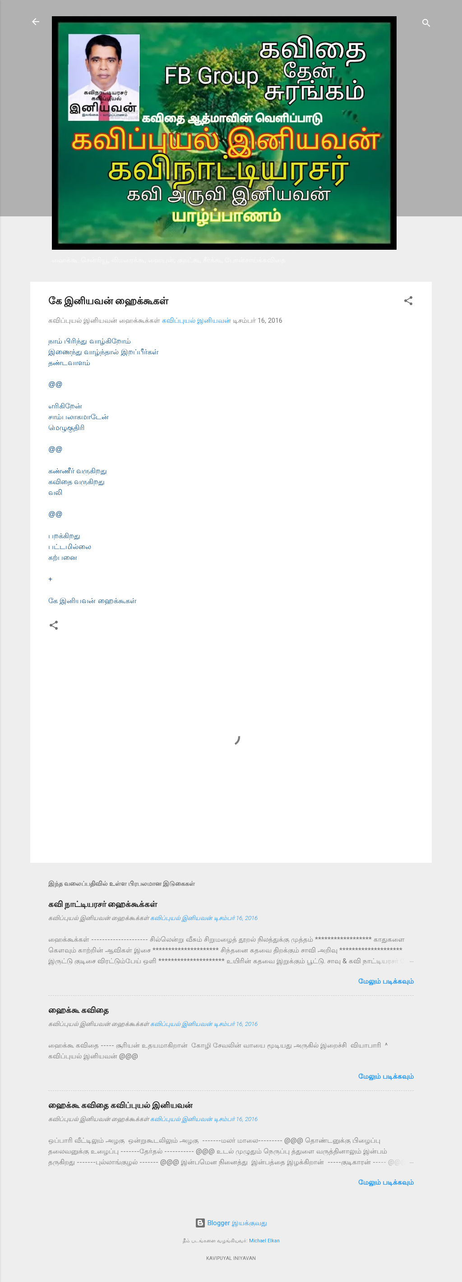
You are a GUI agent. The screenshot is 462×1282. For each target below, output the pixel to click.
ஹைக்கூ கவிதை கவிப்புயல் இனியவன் (120, 1105)
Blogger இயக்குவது (231, 1223)
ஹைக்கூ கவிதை (78, 1010)
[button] (408, 302)
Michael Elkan (264, 1241)
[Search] (426, 24)
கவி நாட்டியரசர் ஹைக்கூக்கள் (102, 904)
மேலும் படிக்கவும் (386, 981)
